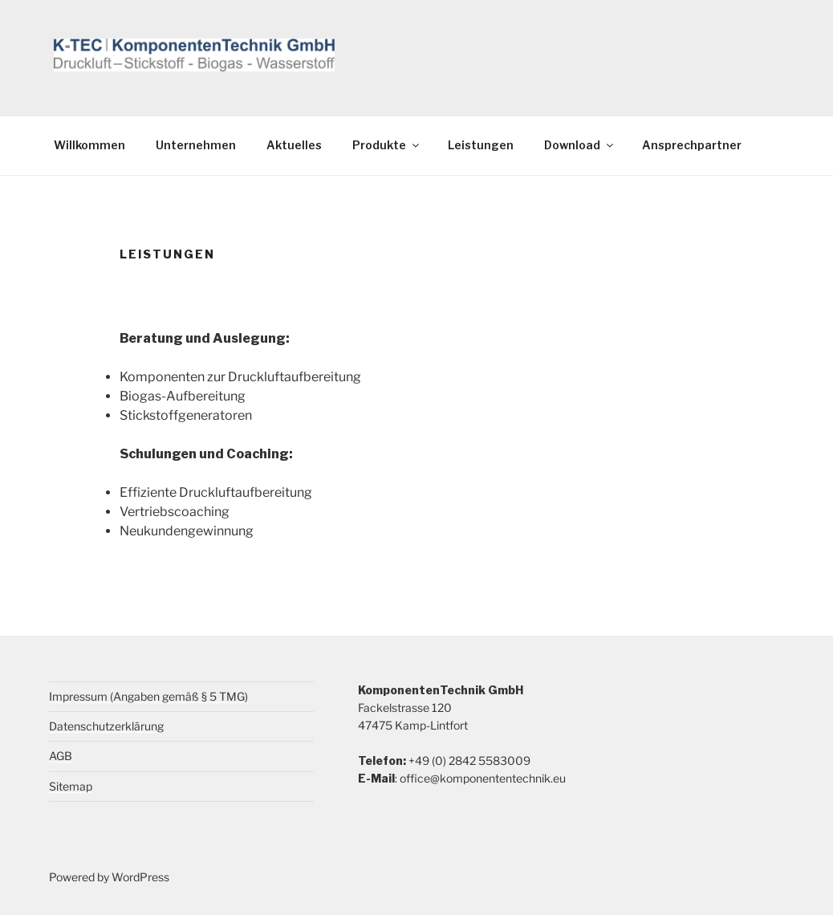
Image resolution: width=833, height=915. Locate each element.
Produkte (386, 145)
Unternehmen (196, 145)
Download (580, 145)
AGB (60, 755)
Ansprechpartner (692, 145)
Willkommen (89, 145)
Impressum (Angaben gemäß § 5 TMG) (148, 696)
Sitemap (70, 786)
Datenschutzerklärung (106, 726)
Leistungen (481, 145)
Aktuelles (294, 145)
